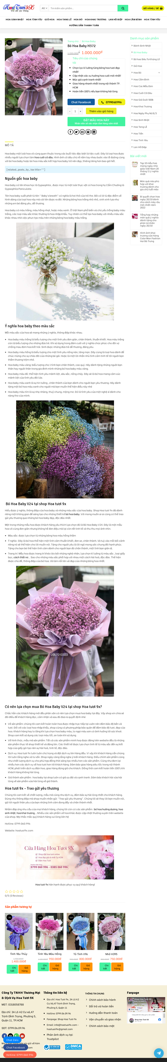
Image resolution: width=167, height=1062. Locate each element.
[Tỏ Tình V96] (80, 931)
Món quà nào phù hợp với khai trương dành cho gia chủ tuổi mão (149, 185)
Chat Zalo (12, 1040)
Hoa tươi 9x (41, 884)
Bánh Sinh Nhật (142, 45)
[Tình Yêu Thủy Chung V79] (19, 931)
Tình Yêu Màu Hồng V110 (49, 955)
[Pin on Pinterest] (88, 132)
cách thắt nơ (21, 557)
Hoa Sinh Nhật (15, 19)
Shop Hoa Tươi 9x (67, 1019)
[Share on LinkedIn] (94, 132)
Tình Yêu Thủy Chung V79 (18, 955)
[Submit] (123, 8)
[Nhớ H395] (111, 931)
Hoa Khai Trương (95, 19)
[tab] (9, 145)
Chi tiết (13, 969)
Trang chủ (73, 41)
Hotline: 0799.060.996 (19, 1054)
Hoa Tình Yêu (34, 19)
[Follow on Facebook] (4, 1036)
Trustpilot (53, 1039)
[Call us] (16, 1036)
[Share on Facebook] (70, 132)
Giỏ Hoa (49, 19)
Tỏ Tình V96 (80, 954)
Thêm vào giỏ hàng (101, 111)
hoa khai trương (26, 813)
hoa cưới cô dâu (44, 157)
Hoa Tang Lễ (64, 19)
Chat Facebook (15, 1047)
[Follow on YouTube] (22, 1036)
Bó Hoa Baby (140, 52)
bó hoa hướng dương (105, 809)
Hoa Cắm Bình (133, 19)
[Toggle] (159, 72)
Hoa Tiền (138, 133)
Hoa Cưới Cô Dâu (143, 93)
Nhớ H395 (111, 954)
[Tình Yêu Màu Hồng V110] (49, 931)
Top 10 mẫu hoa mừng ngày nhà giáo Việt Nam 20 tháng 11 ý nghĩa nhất (149, 168)
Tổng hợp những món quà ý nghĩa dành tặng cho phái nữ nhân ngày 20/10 (149, 220)
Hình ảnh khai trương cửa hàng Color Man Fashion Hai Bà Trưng (150, 236)
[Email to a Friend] (82, 132)
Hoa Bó (78, 19)
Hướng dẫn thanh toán (84, 25)
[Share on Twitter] (76, 132)
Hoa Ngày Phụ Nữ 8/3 (145, 113)
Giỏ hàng (25, 969)
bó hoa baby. (73, 514)
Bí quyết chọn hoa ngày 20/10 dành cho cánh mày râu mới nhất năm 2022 (150, 202)
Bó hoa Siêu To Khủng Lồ (147, 59)
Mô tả (9, 145)
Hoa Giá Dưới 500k (143, 99)
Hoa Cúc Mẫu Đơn (143, 86)
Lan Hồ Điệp (115, 19)
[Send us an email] (10, 1036)
